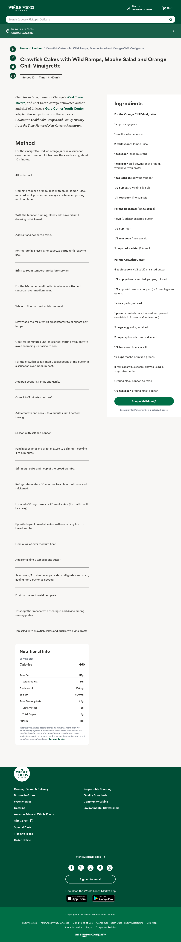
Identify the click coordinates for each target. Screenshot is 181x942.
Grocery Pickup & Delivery (31, 789)
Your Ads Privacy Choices (54, 922)
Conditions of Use (83, 922)
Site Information (73, 927)
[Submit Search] (171, 19)
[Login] (141, 8)
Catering (19, 808)
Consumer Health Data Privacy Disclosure (119, 922)
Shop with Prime (144, 401)
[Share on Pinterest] (13, 49)
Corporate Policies (106, 927)
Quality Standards (95, 795)
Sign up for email (90, 879)
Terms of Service (57, 739)
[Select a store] (90, 31)
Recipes (37, 48)
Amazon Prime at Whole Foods (34, 814)
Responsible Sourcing (98, 789)
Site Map (152, 922)
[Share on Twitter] (13, 67)
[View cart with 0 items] (167, 8)
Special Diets (22, 827)
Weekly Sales (22, 801)
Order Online (22, 840)
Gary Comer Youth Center (64, 108)
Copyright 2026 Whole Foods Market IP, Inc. (90, 914)
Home (24, 48)
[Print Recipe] (13, 76)
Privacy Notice (29, 922)
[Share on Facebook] (13, 58)
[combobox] (82, 19)
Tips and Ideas (23, 834)
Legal (89, 927)
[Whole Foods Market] (21, 8)
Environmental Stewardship (101, 808)
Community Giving (96, 801)
